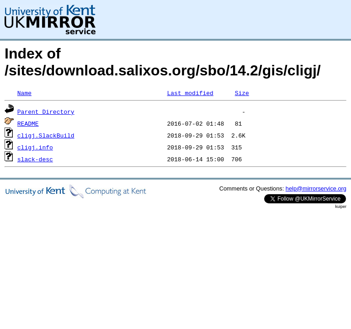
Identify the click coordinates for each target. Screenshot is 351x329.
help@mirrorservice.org (316, 188)
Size (242, 93)
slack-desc (35, 159)
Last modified (190, 93)
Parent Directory (45, 111)
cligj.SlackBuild (45, 135)
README (28, 123)
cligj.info (35, 147)
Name (24, 93)
